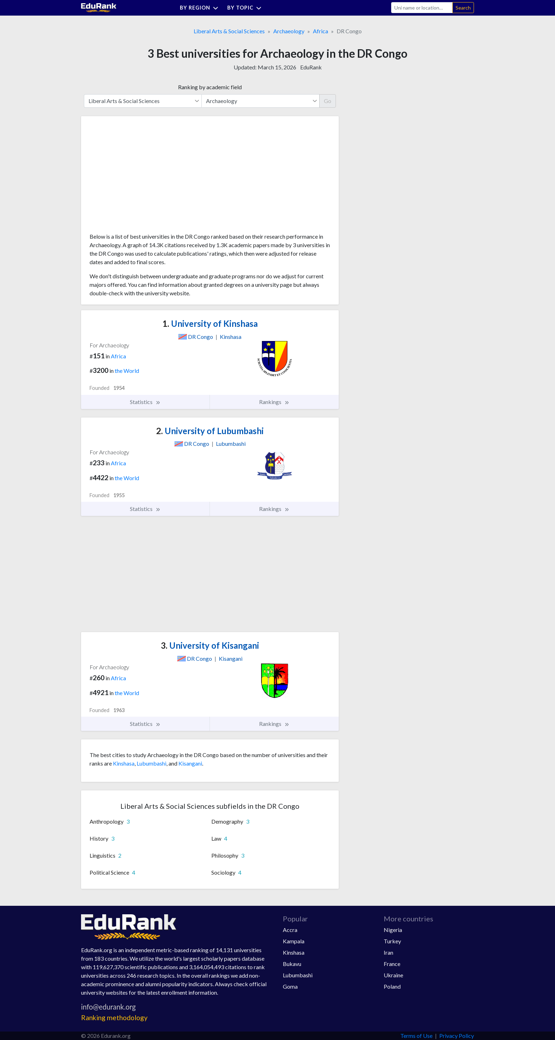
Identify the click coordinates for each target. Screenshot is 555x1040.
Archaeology (288, 31)
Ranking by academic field (210, 87)
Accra (290, 929)
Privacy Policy (456, 1035)
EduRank (311, 67)
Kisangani (190, 763)
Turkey (392, 941)
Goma (290, 986)
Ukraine (393, 975)
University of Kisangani (210, 645)
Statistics (145, 401)
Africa (320, 31)
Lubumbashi (151, 763)
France (392, 963)
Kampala (293, 941)
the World (127, 370)
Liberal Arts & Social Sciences (229, 31)
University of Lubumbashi (210, 431)
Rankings (274, 401)
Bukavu (292, 963)
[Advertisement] (142, 177)
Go (327, 100)
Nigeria (393, 929)
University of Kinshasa (210, 323)
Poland (392, 986)
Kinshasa (124, 763)
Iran (388, 952)
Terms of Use (416, 1035)
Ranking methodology (114, 1017)
